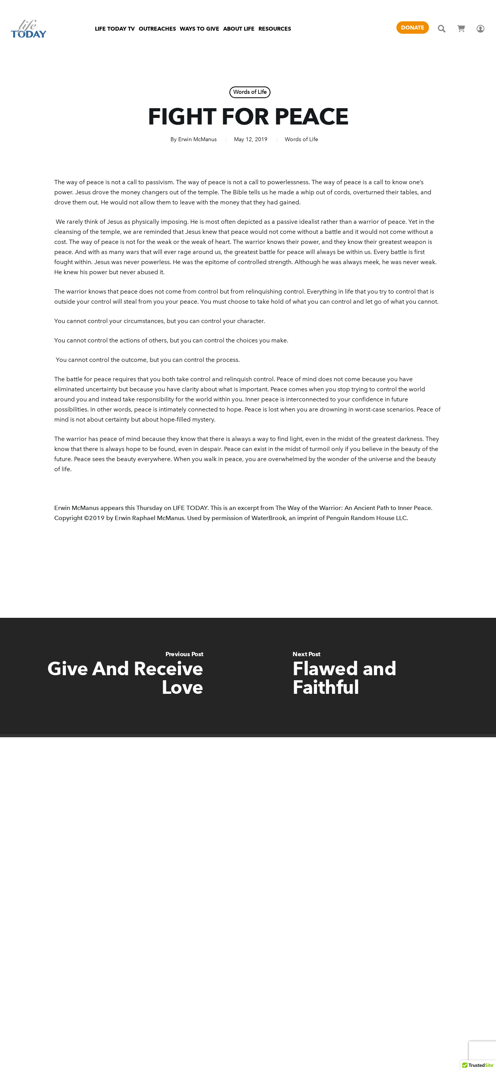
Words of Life (250, 92)
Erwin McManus (197, 139)
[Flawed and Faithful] (372, 676)
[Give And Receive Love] (124, 676)
